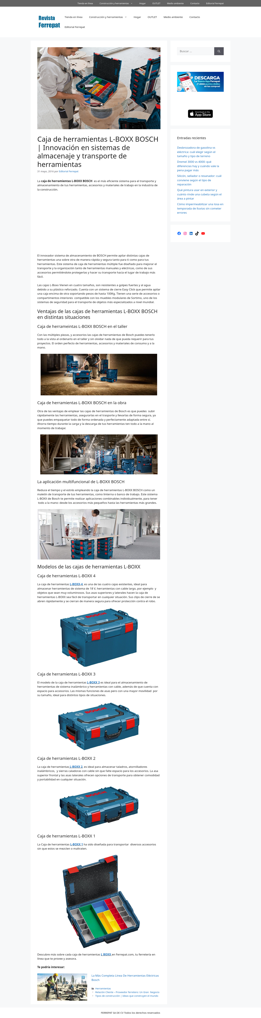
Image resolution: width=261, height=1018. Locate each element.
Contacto (194, 3)
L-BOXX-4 (76, 584)
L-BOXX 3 (93, 682)
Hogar (142, 3)
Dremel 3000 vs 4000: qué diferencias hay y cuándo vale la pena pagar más (198, 166)
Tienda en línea (85, 3)
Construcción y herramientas (118, 3)
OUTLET (156, 3)
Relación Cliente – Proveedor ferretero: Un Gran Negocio (127, 992)
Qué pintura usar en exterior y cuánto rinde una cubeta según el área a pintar (199, 194)
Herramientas (103, 988)
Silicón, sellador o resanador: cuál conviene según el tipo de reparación (199, 180)
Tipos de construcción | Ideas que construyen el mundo (126, 995)
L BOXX (106, 954)
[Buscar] (219, 51)
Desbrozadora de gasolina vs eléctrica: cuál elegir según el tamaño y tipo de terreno (196, 152)
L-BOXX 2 (76, 767)
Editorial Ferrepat (215, 3)
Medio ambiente (175, 3)
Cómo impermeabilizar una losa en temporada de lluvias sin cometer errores (200, 208)
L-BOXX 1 (76, 844)
